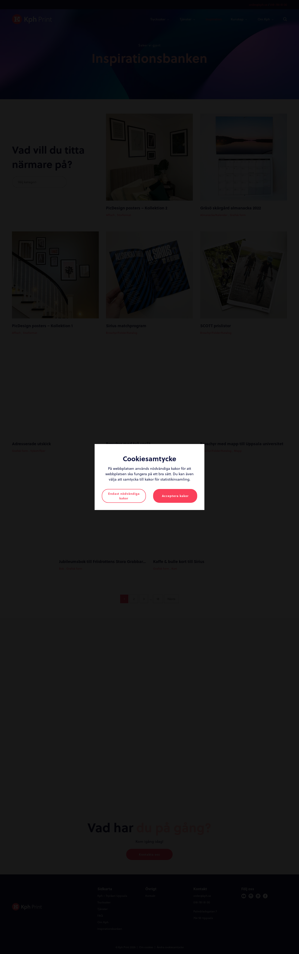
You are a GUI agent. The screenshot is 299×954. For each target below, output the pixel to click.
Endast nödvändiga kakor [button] (124, 495)
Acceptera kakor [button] (175, 496)
